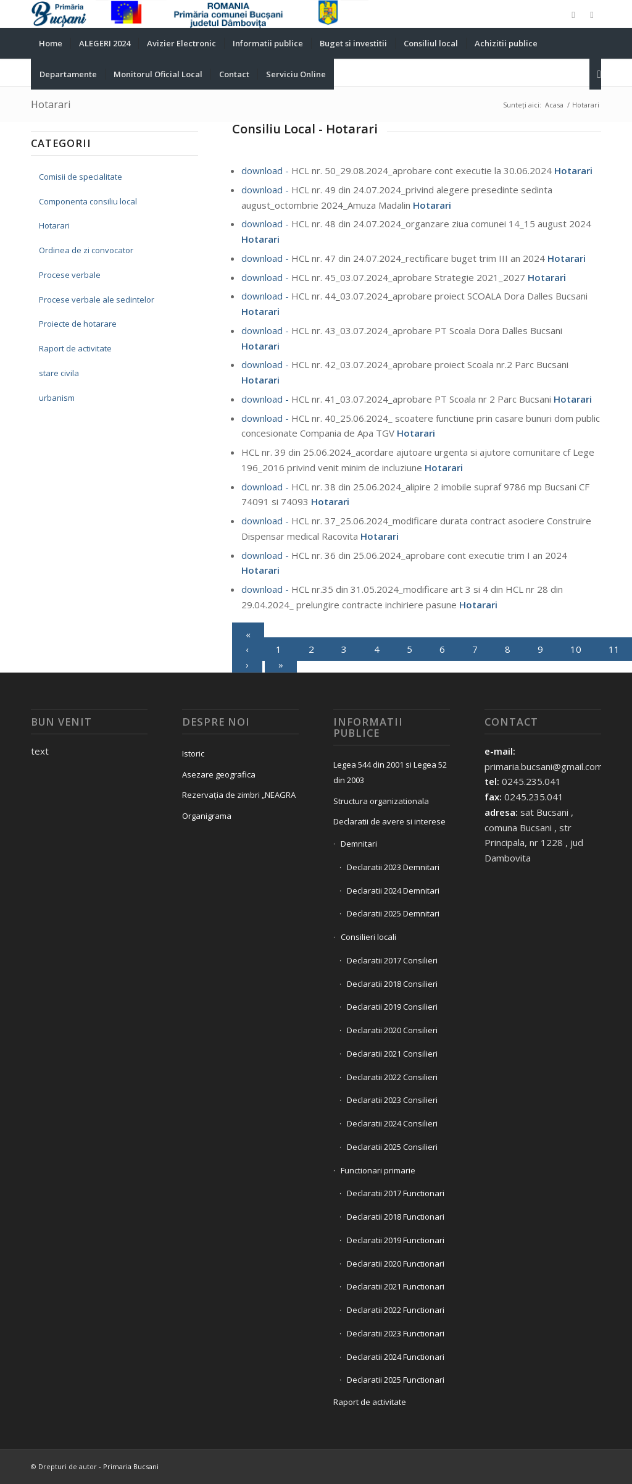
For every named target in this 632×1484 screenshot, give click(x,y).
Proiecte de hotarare (78, 323)
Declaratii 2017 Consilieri (392, 960)
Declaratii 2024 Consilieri (392, 1123)
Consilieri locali (368, 936)
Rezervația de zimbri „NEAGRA (239, 794)
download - (266, 170)
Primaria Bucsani (131, 1466)
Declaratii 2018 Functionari (395, 1216)
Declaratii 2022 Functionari (395, 1309)
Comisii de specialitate (80, 176)
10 (575, 649)
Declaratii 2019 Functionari (395, 1240)
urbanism (57, 397)
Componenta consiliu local (88, 201)
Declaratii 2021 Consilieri (392, 1053)
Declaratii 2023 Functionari (395, 1333)
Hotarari (50, 104)
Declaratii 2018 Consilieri (392, 983)
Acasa (554, 104)
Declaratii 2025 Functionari (395, 1379)
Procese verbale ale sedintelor (96, 299)
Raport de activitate (75, 348)
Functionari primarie (378, 1170)
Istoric (193, 753)
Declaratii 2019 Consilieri (392, 1006)
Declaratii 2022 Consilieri (392, 1077)
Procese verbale (70, 274)
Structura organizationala (381, 801)
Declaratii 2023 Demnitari (393, 867)
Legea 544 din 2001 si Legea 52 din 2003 (390, 772)
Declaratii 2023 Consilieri (392, 1099)
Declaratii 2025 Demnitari (393, 913)
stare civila (59, 373)
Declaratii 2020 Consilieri (392, 1030)
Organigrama (206, 815)
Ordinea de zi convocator (86, 250)
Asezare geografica (219, 774)
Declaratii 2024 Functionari (395, 1356)
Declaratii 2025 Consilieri (392, 1146)
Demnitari (359, 843)
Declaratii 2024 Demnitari (393, 890)
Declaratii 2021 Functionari (395, 1286)
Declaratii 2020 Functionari (395, 1263)
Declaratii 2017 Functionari (395, 1193)
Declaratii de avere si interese (389, 821)
